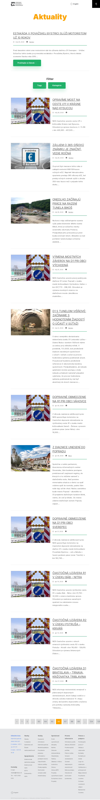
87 (65, 722)
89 (79, 722)
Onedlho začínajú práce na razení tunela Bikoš (66, 204)
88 (72, 722)
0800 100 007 (15, 742)
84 (45, 722)
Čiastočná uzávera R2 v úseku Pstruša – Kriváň (69, 624)
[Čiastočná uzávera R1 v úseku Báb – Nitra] (30, 584)
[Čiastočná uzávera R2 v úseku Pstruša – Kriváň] (30, 631)
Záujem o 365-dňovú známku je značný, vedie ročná (68, 149)
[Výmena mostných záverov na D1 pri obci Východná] (30, 268)
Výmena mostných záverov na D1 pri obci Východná (69, 261)
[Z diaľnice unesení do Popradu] (30, 458)
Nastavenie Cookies (81, 791)
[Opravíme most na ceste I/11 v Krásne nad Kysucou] (30, 111)
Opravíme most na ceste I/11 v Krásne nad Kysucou (66, 104)
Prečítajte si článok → (27, 63)
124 (91, 722)
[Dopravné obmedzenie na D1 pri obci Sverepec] (30, 530)
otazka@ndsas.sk (16, 773)
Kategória (57, 86)
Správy (31, 42)
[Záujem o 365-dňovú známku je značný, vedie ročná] (30, 156)
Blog (69, 456)
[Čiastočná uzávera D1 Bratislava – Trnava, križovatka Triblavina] (30, 680)
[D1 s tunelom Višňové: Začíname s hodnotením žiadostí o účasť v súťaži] (30, 322)
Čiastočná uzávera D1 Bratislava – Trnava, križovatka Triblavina (69, 673)
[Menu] (96, 4)
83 (39, 722)
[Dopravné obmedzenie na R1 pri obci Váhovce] (30, 408)
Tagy (39, 86)
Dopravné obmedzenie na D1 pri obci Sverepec (69, 523)
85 (52, 722)
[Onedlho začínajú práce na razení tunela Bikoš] (30, 211)
